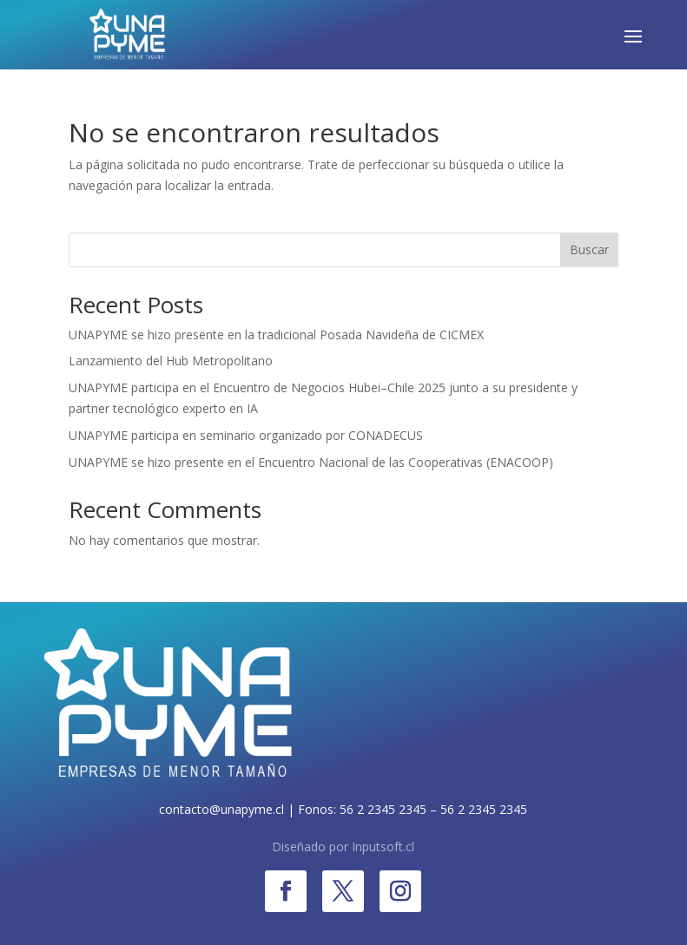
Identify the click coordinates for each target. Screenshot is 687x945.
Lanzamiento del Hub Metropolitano (171, 360)
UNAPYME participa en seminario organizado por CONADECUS (246, 435)
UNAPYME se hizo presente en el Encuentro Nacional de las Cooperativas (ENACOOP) (311, 462)
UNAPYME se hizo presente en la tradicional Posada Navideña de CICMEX (276, 334)
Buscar (589, 249)
